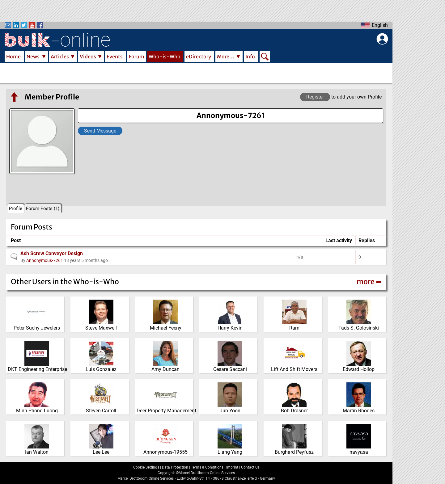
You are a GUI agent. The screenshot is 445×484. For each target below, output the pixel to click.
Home (13, 56)
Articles (60, 56)
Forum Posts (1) (42, 208)
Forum (136, 56)
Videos (88, 56)
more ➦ (369, 281)
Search (265, 57)
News (33, 56)
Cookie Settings (146, 467)
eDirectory (198, 56)
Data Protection (175, 467)
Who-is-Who (164, 56)
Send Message (100, 131)
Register (315, 97)
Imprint (232, 467)
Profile (15, 208)
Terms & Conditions (207, 467)
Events (115, 56)
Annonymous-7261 (44, 260)
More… (225, 56)
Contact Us (250, 467)
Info (250, 56)
